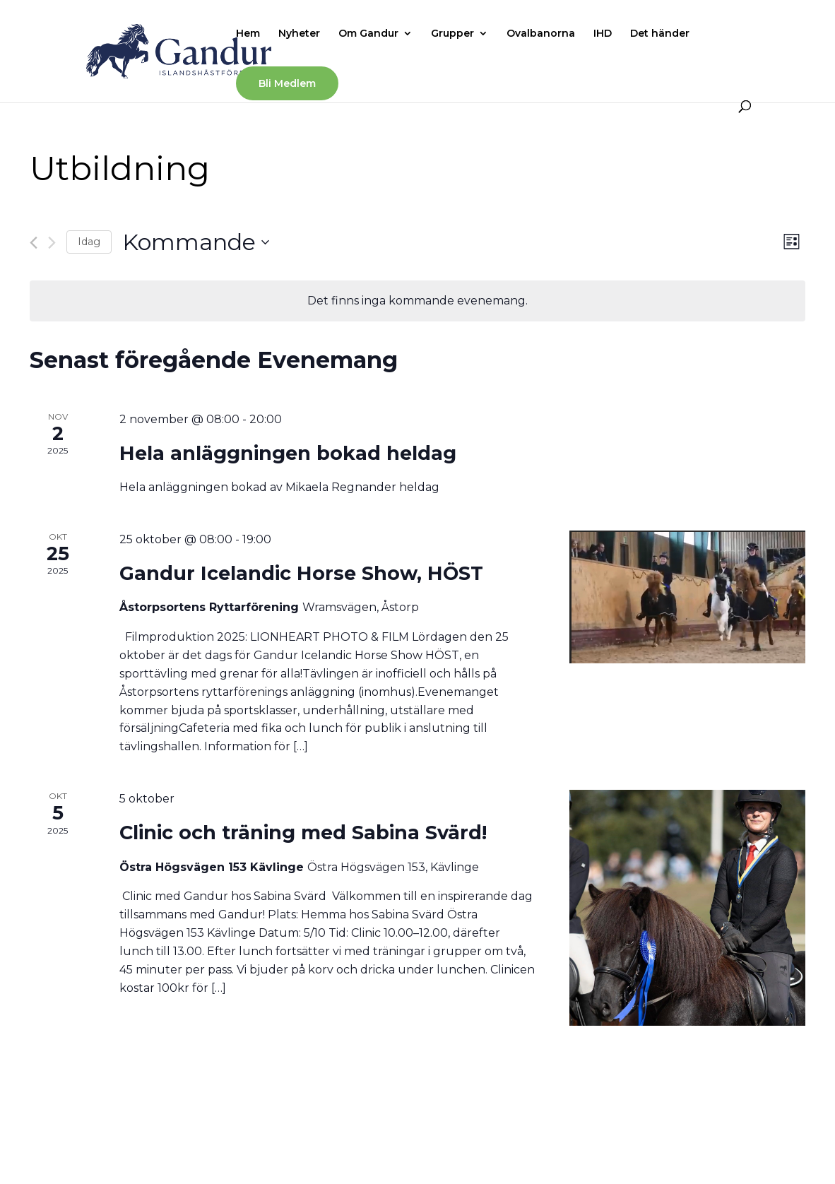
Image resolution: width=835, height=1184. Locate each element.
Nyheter (299, 34)
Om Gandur (368, 34)
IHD (602, 34)
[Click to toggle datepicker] (195, 242)
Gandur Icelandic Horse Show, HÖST (301, 573)
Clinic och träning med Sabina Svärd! (303, 832)
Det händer (659, 34)
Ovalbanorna (541, 34)
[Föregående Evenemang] (33, 242)
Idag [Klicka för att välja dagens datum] (89, 241)
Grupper (452, 34)
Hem (248, 34)
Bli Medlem (287, 83)
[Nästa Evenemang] (52, 242)
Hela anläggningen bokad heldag (287, 453)
